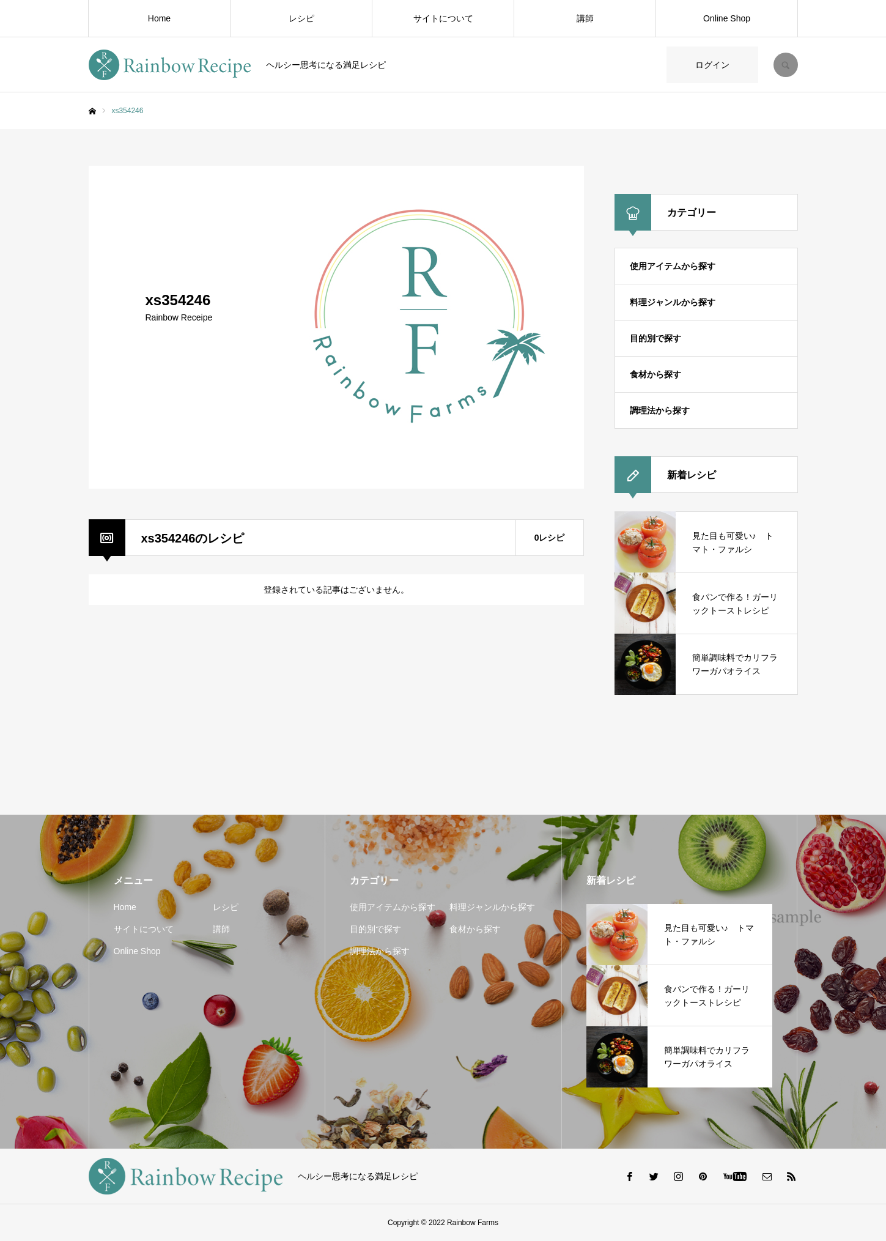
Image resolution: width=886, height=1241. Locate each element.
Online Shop (726, 18)
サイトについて (443, 18)
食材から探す (655, 374)
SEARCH (785, 65)
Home (159, 18)
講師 (585, 18)
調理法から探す (660, 410)
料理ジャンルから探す (672, 302)
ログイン (712, 65)
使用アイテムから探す (672, 266)
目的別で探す (655, 338)
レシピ (301, 18)
